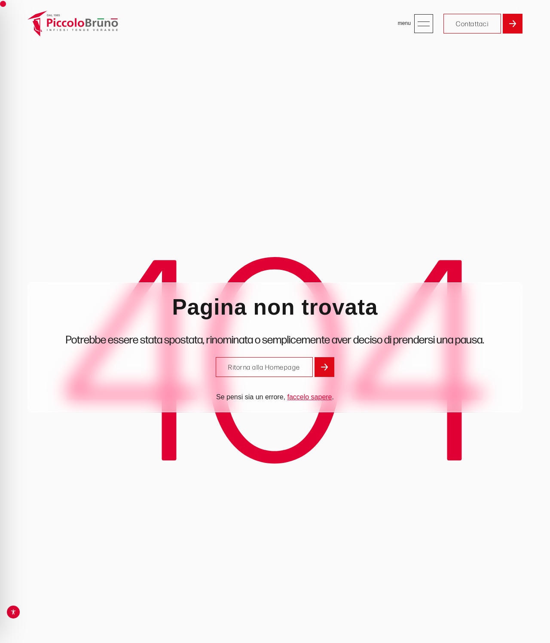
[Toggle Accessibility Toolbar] (13, 612)
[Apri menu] (423, 23)
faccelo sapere (309, 397)
